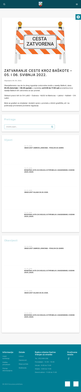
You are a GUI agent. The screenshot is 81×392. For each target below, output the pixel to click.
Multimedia (22, 368)
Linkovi (21, 356)
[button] (78, 17)
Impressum (23, 360)
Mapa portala (23, 364)
